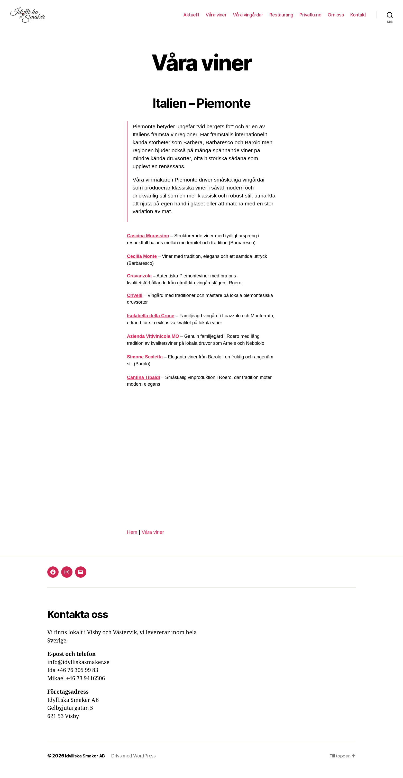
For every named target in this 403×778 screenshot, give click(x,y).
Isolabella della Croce (150, 323)
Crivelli (134, 302)
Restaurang (281, 18)
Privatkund (310, 18)
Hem (132, 539)
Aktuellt (191, 18)
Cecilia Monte (142, 264)
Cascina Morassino (148, 243)
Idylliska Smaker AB (87, 763)
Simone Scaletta (145, 364)
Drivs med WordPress (137, 763)
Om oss (336, 18)
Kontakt (358, 18)
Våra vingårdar (248, 18)
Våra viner (216, 18)
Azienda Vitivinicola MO (153, 344)
